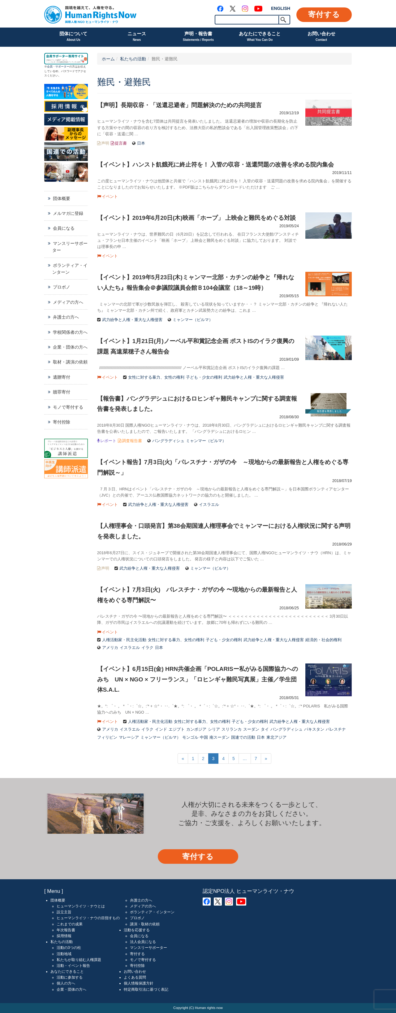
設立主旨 (64, 912)
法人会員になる (143, 942)
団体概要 (61, 198)
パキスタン (314, 729)
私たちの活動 (133, 58)
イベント (110, 196)
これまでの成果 (70, 924)
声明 (105, 143)
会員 (50, 66)
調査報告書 (132, 441)
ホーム (108, 58)
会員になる (64, 228)
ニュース (136, 37)
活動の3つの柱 (69, 948)
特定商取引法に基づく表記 (146, 989)
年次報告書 (66, 930)
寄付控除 (61, 422)
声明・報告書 (198, 37)
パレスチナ (336, 729)
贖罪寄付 (61, 391)
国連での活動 (243, 737)
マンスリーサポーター (70, 247)
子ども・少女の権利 (204, 377)
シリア (214, 729)
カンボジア (196, 729)
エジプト (177, 729)
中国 (204, 737)
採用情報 (64, 936)
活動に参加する (70, 977)
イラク (147, 648)
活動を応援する (137, 930)
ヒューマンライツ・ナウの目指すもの (88, 918)
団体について (73, 37)
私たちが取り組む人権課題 (79, 960)
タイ (265, 729)
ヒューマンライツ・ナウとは (81, 906)
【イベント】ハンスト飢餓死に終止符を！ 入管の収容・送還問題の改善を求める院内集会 (215, 164)
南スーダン (219, 737)
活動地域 (64, 954)
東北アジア (276, 737)
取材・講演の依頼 (70, 361)
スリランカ (232, 729)
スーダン (251, 729)
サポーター (62, 66)
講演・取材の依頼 (145, 924)
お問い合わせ (321, 37)
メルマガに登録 (68, 213)
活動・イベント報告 (73, 965)
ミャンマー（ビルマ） (193, 320)
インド (161, 729)
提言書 (121, 143)
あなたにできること (260, 37)
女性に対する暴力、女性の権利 (156, 377)
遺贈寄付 (61, 377)
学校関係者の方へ (70, 332)
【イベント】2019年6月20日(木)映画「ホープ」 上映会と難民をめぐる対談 (196, 218)
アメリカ (110, 648)
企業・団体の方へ (70, 347)
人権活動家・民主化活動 (124, 640)
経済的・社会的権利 (323, 640)
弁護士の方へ (66, 317)
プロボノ (61, 287)
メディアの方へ (68, 302)
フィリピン (107, 737)
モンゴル (190, 737)
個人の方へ (66, 983)
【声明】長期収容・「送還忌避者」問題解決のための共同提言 (179, 105)
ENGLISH (280, 8)
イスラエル (209, 504)
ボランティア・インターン (70, 269)
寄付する (324, 14)
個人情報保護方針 (138, 983)
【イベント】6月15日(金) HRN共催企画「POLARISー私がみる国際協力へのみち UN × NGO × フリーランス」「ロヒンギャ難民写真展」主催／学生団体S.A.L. (197, 679)
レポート (108, 441)
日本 (141, 143)
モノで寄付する (68, 407)
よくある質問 (135, 977)
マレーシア (129, 737)
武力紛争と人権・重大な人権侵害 (132, 320)
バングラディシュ (168, 441)
